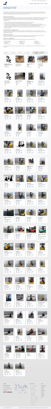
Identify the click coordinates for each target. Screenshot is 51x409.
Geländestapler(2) (32, 394)
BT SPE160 (28, 302)
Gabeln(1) (31, 398)
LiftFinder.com (46, 407)
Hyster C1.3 (28, 285)
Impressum (4, 407)
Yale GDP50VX (18, 217)
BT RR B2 (39, 353)
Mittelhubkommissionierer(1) (34, 399)
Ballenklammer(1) (37, 397)
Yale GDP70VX (29, 217)
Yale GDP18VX (29, 115)
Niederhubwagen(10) (33, 389)
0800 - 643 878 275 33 (35, 0)
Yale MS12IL (6, 268)
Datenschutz (8, 407)
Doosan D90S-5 (18, 234)
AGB (10, 407)
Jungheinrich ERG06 (41, 302)
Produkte (42, 391)
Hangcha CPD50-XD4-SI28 (8, 218)
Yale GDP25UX (29, 132)
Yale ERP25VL (6, 149)
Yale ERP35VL (29, 183)
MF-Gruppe (45, 3)
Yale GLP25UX (40, 132)
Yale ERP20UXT (6, 132)
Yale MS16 (17, 336)
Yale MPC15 (17, 302)
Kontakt (41, 3)
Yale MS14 (39, 285)
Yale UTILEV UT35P (18, 200)
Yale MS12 (39, 251)
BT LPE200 (28, 336)
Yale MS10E (17, 251)
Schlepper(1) (32, 403)
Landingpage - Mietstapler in (13, 6)
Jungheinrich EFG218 (19, 115)
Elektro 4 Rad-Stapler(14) (33, 385)
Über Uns (42, 396)
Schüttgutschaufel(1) (33, 404)
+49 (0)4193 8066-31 (7, 387)
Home (4, 6)
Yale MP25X (6, 353)
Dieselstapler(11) (32, 388)
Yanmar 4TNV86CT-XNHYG (30, 64)
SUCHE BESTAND (36, 53)
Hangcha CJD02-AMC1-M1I (42, 235)
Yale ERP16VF (6, 115)
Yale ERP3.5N (40, 200)
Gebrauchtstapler (37, 3)
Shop (42, 397)
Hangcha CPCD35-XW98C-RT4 (30, 167)
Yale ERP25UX (29, 149)
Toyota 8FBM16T (40, 98)
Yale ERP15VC (6, 98)
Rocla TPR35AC (18, 353)
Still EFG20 (39, 115)
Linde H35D (6, 183)
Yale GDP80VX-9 (7, 234)
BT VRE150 (6, 302)
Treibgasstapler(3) (33, 393)
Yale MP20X (40, 336)
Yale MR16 (5, 370)
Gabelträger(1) (36, 398)
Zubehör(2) (32, 397)
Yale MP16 (5, 319)
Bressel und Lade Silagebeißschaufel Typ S (8, 64)
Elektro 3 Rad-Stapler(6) (33, 390)
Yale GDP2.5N (18, 166)
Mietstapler (31, 3)
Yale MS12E (17, 285)
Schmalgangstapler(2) (33, 395)
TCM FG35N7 (18, 183)
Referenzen (42, 395)
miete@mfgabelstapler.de (42, 0)
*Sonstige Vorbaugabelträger (30, 81)
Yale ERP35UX (6, 200)
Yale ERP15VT (18, 98)
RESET (42, 52)
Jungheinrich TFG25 (19, 132)
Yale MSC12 (29, 251)
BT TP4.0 (28, 353)
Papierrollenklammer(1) (33, 402)
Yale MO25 (6, 251)
